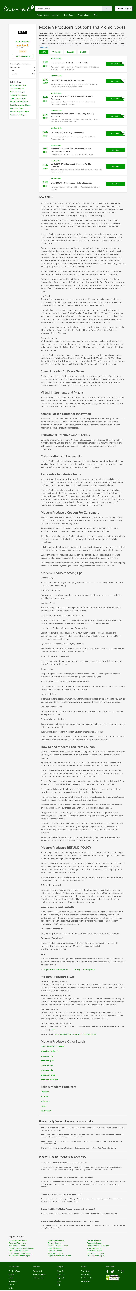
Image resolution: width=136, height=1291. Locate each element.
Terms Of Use (85, 1271)
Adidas (11, 1288)
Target (11, 1278)
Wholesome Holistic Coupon (19, 1256)
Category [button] (55, 15)
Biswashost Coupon (94, 1251)
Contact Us (60, 1274)
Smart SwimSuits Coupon (18, 1251)
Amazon (11, 1285)
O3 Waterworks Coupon (18, 1240)
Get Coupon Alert (22, 56)
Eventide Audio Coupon (18, 115)
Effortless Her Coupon (95, 1253)
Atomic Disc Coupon (17, 108)
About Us (60, 1271)
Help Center (61, 1278)
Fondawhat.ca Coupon (17, 1245)
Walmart (11, 1274)
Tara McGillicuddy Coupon (58, 1245)
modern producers (52, 1046)
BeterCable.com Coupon (18, 85)
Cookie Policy (85, 1281)
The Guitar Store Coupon (18, 95)
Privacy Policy (85, 1274)
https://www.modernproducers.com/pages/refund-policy (69, 969)
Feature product (43, 15)
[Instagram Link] (118, 1271)
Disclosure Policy (86, 1278)
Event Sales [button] (68, 15)
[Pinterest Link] (122, 1271)
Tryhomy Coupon (54, 1243)
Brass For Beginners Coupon (19, 111)
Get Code (115, 64)
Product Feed (37, 1271)
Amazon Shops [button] (83, 15)
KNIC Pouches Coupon (95, 1256)
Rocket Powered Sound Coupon (20, 105)
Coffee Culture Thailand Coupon (21, 1253)
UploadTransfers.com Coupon (98, 1245)
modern (47, 1065)
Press (59, 1281)
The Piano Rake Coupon (18, 98)
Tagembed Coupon (55, 1251)
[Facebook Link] (107, 1271)
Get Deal (115, 150)
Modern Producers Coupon (19, 102)
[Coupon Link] (83, 64)
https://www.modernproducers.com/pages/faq (75, 1034)
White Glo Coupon (55, 1248)
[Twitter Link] (112, 1271)
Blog (95, 15)
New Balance (13, 1281)
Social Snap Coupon (55, 1253)
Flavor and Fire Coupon (17, 1243)
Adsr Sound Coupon (17, 88)
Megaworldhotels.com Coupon (59, 1256)
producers (49, 1051)
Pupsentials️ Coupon (94, 1243)
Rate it (23, 51)
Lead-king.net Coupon (56, 1240)
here (53, 1029)
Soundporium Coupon (17, 92)
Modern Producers (23, 41)
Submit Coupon (123, 8)
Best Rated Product (39, 1274)
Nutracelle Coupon (94, 1240)
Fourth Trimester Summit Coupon (21, 1248)
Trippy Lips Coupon (94, 1248)
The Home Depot (14, 1271)
